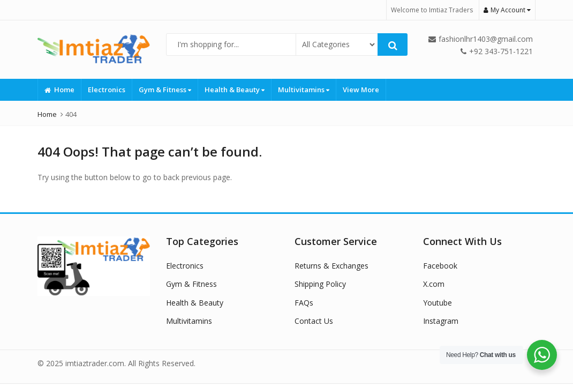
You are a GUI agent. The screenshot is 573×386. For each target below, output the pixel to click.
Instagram (440, 321)
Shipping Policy (320, 284)
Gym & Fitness (165, 89)
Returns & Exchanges (331, 266)
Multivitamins (303, 89)
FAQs (304, 303)
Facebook (440, 266)
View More (361, 89)
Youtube (437, 303)
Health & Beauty (235, 89)
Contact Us (314, 321)
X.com (433, 284)
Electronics (106, 89)
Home (59, 89)
